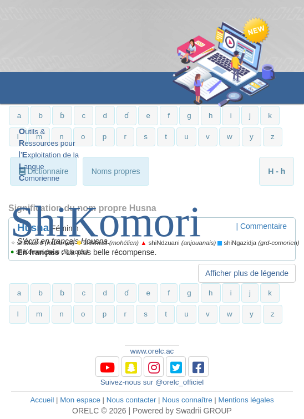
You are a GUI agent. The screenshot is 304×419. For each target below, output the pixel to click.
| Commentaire (261, 226)
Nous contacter (131, 400)
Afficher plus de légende (246, 273)
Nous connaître (187, 400)
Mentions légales (246, 400)
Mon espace (80, 400)
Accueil (42, 400)
